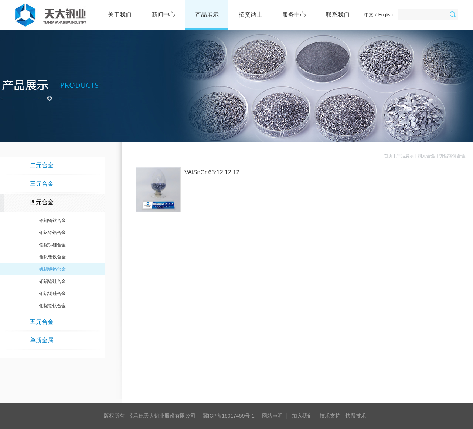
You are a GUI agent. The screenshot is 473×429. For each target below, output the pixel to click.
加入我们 (302, 416)
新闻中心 (163, 14)
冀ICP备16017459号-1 (229, 416)
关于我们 (120, 14)
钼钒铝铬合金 (52, 232)
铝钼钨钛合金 (52, 220)
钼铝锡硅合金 (52, 293)
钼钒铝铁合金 (52, 257)
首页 (388, 155)
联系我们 (338, 14)
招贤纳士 (250, 14)
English (385, 14)
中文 (368, 14)
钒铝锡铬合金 (52, 269)
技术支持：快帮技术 (343, 416)
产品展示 (207, 14)
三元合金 (42, 184)
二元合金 (42, 165)
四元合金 (42, 202)
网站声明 (272, 416)
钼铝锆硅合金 (52, 281)
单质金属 (42, 340)
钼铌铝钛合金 (52, 305)
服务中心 (294, 14)
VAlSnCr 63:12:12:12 (211, 172)
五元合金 (42, 322)
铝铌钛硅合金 (52, 244)
